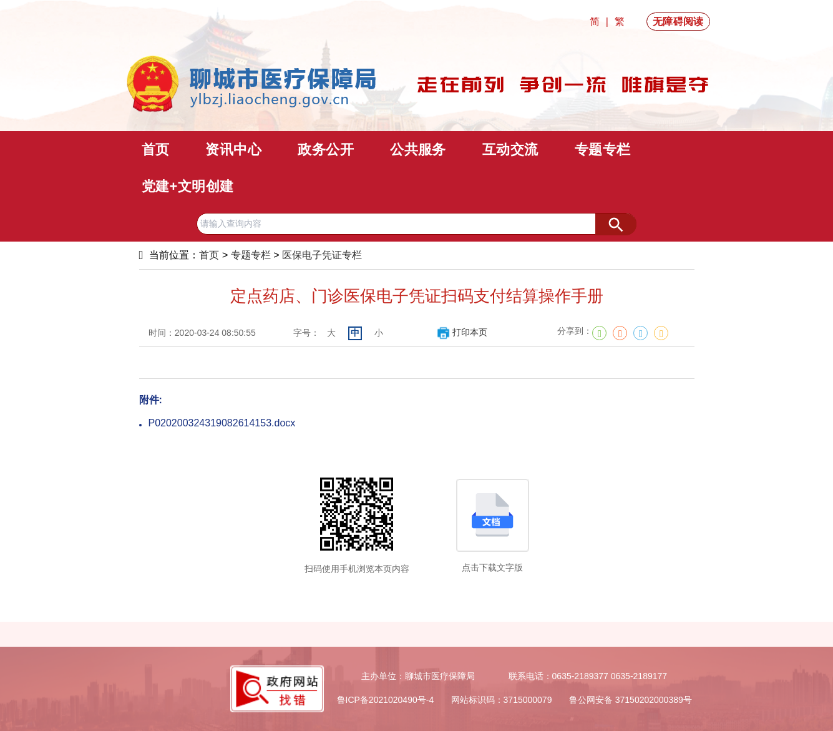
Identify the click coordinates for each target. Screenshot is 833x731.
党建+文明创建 (188, 186)
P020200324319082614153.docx (222, 423)
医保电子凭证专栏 (322, 255)
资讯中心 (233, 149)
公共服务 (418, 149)
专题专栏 (603, 149)
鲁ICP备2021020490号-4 (385, 700)
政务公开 (326, 149)
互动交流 (510, 149)
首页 (156, 149)
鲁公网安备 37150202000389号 (630, 700)
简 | (600, 21)
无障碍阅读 (678, 21)
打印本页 (462, 332)
